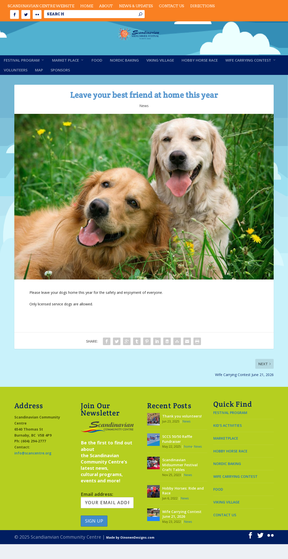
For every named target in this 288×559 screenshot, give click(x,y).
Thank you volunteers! (182, 431)
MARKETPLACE (225, 453)
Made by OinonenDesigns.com (130, 552)
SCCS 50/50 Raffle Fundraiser (177, 454)
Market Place (65, 75)
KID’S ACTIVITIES (227, 440)
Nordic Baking (124, 75)
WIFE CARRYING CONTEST (235, 491)
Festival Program (21, 75)
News (144, 120)
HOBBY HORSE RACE (230, 465)
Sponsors (60, 85)
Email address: (107, 514)
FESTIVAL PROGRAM (230, 427)
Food (97, 75)
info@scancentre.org (32, 467)
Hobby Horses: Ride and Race (183, 505)
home (188, 461)
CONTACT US (224, 529)
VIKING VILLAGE (226, 517)
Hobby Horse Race (200, 75)
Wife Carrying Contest (248, 75)
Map (39, 85)
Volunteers (15, 85)
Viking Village (160, 75)
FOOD (218, 504)
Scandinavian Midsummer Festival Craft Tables (180, 479)
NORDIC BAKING (227, 478)
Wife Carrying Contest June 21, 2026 (181, 529)
